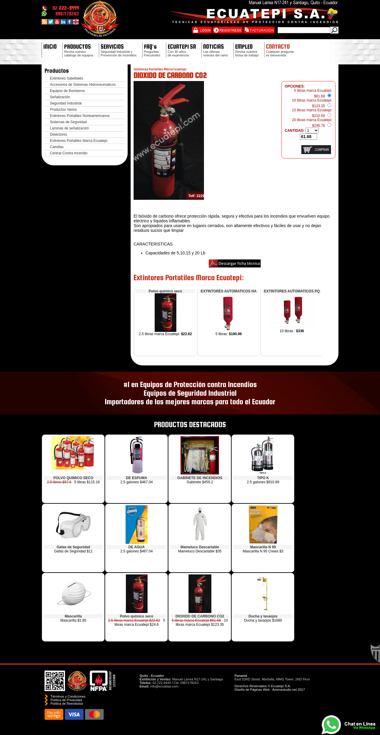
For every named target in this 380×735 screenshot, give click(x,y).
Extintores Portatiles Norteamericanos (80, 116)
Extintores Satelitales (66, 78)
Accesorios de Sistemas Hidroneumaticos (82, 85)
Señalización (60, 97)
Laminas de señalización (69, 128)
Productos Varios (63, 109)
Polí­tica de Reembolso (66, 703)
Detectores (58, 134)
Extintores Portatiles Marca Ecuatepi (78, 141)
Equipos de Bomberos (67, 91)
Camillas (57, 147)
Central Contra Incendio (69, 153)
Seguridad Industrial (66, 103)
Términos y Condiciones (68, 696)
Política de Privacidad (66, 700)
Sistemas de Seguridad (68, 122)
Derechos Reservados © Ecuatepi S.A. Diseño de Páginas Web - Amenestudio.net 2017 (270, 687)
